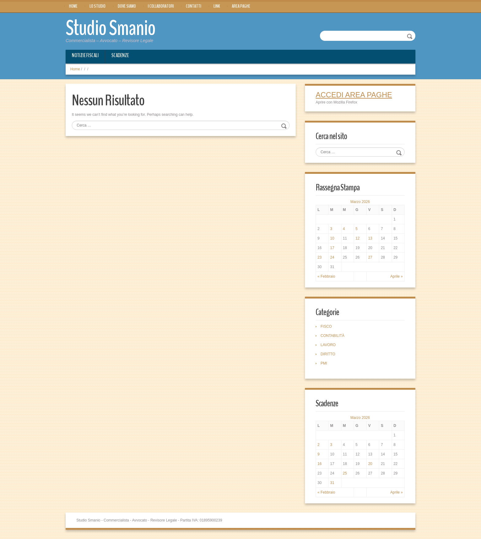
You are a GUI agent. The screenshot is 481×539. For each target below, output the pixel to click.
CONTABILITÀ (332, 336)
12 (358, 238)
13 (370, 238)
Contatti (193, 6)
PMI (324, 363)
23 (319, 257)
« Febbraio (326, 276)
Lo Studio (98, 6)
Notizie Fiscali (85, 55)
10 (332, 238)
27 (370, 257)
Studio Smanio (111, 28)
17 (332, 248)
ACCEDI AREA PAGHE (354, 95)
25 (345, 473)
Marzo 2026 (360, 202)
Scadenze (120, 55)
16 (319, 464)
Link (217, 6)
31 (332, 483)
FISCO (326, 326)
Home (73, 6)
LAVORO (328, 345)
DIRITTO (328, 354)
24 (332, 257)
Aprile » (396, 276)
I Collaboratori (161, 6)
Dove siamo (127, 6)
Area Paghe (241, 6)
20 (370, 464)
